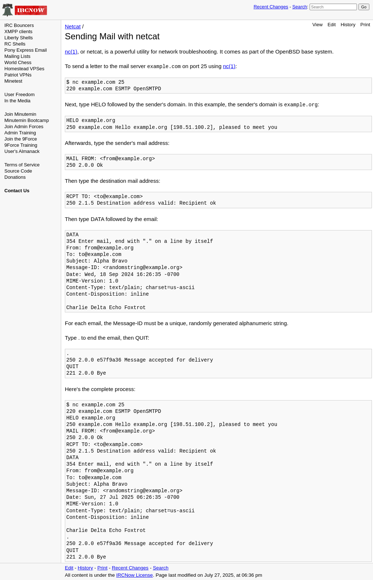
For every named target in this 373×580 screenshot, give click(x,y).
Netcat (73, 26)
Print (365, 24)
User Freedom (19, 94)
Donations (15, 177)
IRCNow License (134, 575)
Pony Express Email (25, 50)
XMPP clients (18, 31)
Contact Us (17, 190)
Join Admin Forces (23, 126)
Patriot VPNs (17, 75)
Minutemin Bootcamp (26, 120)
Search (299, 6)
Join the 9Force (20, 139)
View (318, 24)
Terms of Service (22, 164)
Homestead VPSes (24, 68)
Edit (331, 24)
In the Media (17, 100)
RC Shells (14, 44)
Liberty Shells (18, 37)
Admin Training (20, 132)
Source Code (18, 171)
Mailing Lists (17, 56)
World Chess (17, 62)
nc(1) (71, 51)
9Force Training (20, 145)
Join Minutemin (20, 114)
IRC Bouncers (19, 25)
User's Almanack (21, 151)
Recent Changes (271, 6)
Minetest (13, 81)
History (348, 24)
